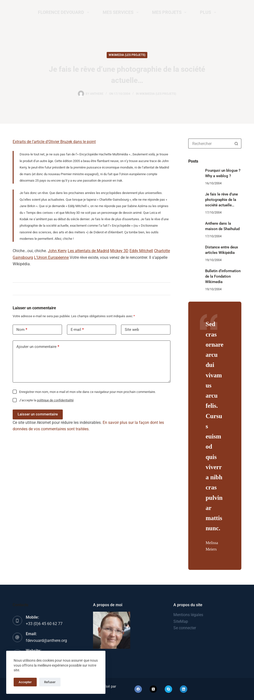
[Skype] (168, 689)
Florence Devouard (64, 12)
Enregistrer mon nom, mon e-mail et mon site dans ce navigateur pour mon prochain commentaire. (87, 392)
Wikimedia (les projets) (127, 55)
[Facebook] (138, 689)
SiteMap (180, 621)
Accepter (25, 682)
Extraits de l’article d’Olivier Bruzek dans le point (54, 141)
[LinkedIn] (183, 689)
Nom (21, 330)
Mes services (121, 12)
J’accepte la (46, 400)
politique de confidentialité (55, 400)
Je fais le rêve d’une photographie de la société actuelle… (221, 199)
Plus (209, 12)
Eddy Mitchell (141, 250)
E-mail (77, 330)
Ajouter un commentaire (37, 347)
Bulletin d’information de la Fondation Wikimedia (223, 276)
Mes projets (170, 12)
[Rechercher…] (209, 143)
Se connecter (184, 628)
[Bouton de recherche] (236, 143)
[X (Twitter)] (153, 689)
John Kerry (57, 250)
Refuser (50, 682)
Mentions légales (188, 614)
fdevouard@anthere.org (46, 640)
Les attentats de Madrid (88, 250)
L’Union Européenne (51, 257)
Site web (132, 329)
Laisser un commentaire (38, 414)
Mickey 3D (119, 250)
